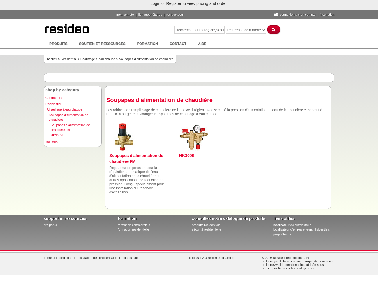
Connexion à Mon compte (297, 14)
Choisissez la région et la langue (211, 257)
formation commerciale (134, 225)
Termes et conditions (58, 257)
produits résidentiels (206, 225)
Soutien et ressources (102, 44)
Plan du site (130, 257)
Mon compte (125, 14)
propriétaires (282, 234)
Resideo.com (175, 14)
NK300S (57, 135)
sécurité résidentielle (206, 229)
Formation (147, 44)
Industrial (51, 142)
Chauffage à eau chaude (97, 59)
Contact (178, 44)
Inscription (327, 14)
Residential (68, 59)
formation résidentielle (133, 229)
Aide (202, 44)
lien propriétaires (150, 14)
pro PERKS (50, 225)
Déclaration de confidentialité (97, 257)
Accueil (52, 59)
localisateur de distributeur (292, 225)
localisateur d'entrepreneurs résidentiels (301, 229)
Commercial (54, 97)
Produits (58, 44)
